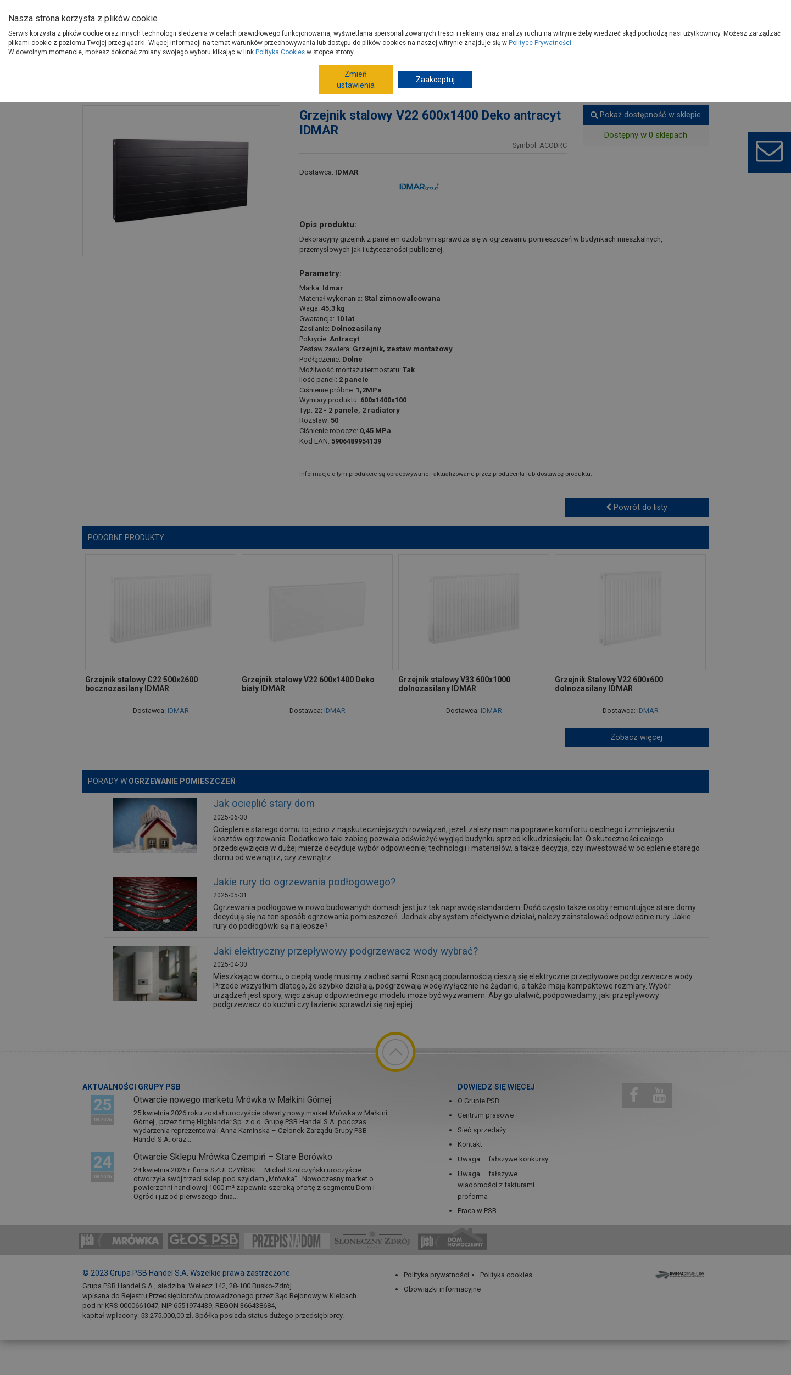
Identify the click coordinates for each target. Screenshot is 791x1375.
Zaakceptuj (435, 79)
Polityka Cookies (280, 52)
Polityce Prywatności (540, 43)
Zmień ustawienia (356, 79)
